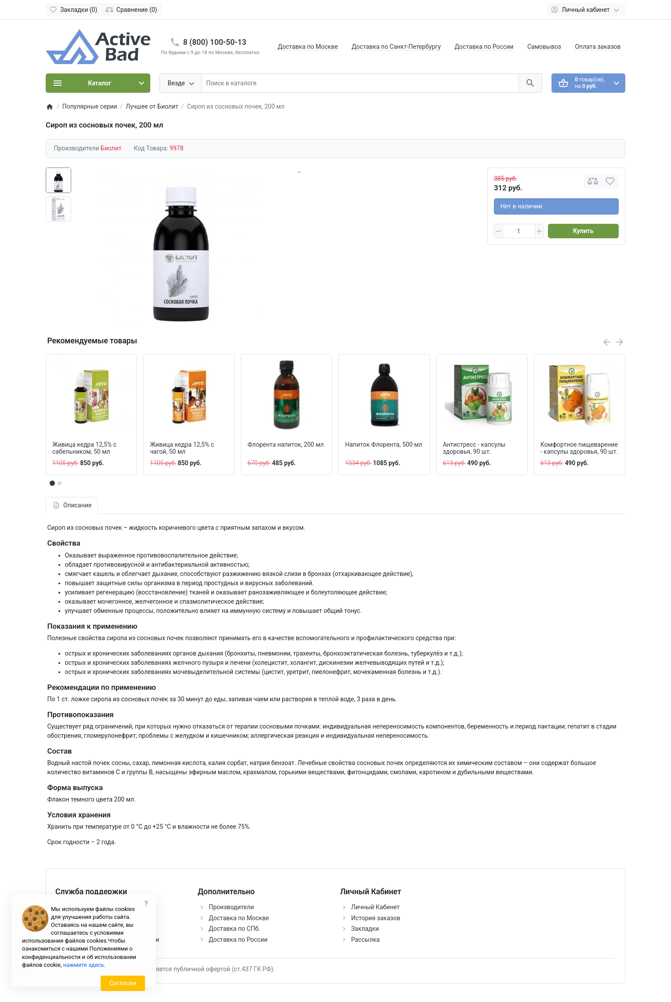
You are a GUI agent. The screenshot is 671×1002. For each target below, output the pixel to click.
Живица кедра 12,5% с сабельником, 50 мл (84, 448)
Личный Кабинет (375, 907)
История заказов (375, 918)
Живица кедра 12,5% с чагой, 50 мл (182, 448)
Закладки (365, 928)
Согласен (122, 983)
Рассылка (365, 939)
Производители (231, 907)
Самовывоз (544, 46)
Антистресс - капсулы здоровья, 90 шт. (474, 448)
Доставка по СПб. (234, 928)
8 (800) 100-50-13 (215, 42)
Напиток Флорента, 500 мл (383, 444)
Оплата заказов (597, 46)
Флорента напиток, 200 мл (285, 444)
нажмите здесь (83, 965)
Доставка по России (484, 46)
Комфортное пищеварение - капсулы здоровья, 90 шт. (579, 448)
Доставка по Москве (308, 46)
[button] (59, 483)
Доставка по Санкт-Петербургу (396, 46)
